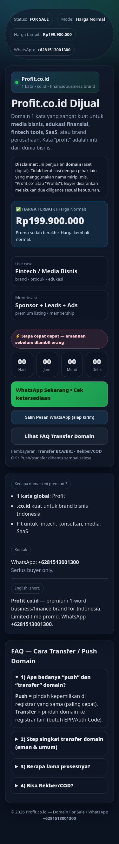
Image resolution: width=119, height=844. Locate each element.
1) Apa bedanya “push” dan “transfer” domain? (53, 680)
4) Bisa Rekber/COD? (47, 785)
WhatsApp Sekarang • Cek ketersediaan (49, 394)
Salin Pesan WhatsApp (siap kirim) (59, 417)
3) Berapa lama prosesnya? (55, 766)
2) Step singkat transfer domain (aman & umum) (59, 743)
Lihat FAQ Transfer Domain (59, 436)
